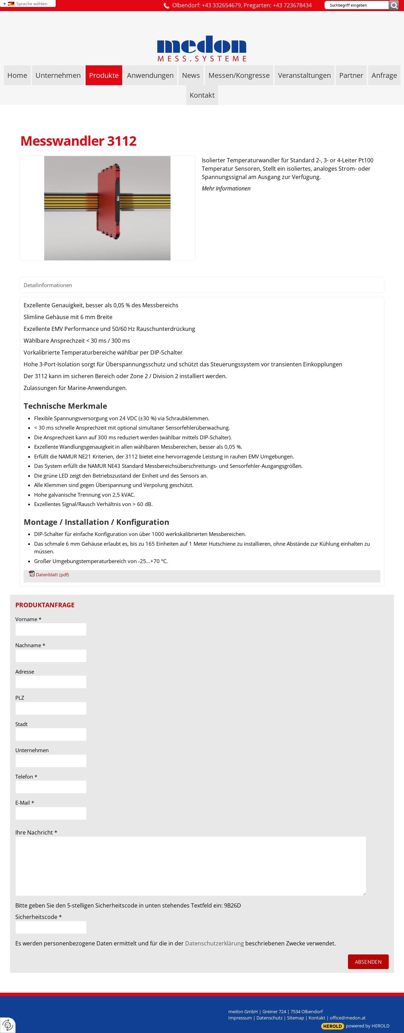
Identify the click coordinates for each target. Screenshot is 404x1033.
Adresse (24, 671)
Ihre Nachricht (36, 832)
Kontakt (317, 1018)
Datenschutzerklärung (214, 943)
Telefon (26, 776)
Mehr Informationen (226, 188)
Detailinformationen (48, 285)
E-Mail (24, 802)
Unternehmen (32, 750)
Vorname (28, 619)
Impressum (240, 1018)
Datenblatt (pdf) (52, 574)
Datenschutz (269, 1018)
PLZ (19, 697)
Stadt (21, 724)
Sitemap (295, 1018)
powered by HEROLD (367, 1026)
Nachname (30, 645)
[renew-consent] (8, 1025)
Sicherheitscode (38, 917)
